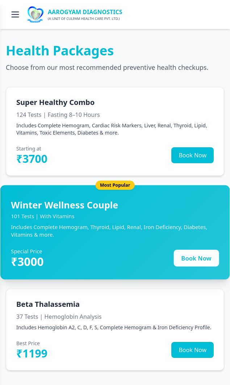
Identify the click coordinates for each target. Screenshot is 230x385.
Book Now (192, 155)
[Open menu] (15, 14)
